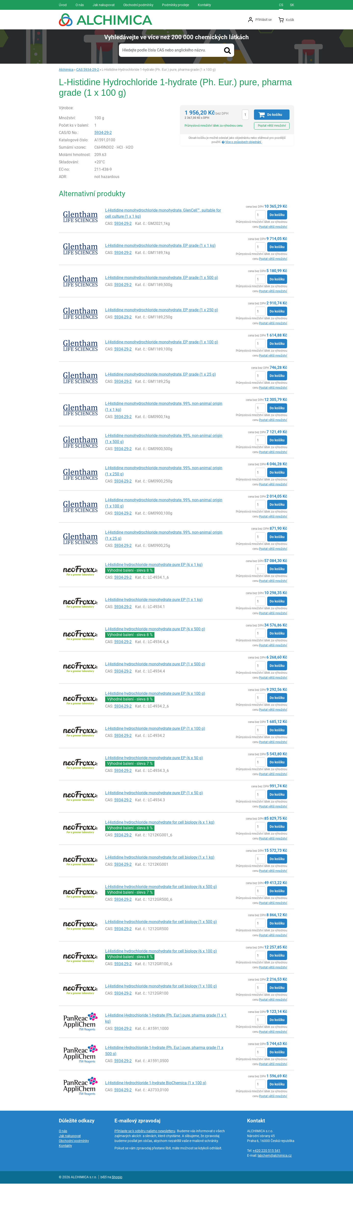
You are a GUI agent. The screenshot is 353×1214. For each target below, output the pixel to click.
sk (292, 5)
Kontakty (65, 1176)
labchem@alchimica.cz (275, 1186)
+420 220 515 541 (266, 1181)
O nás (63, 1161)
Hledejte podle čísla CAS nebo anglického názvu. (164, 50)
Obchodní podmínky (74, 1171)
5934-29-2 (113, 163)
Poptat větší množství (272, 125)
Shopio (117, 1207)
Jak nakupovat (70, 1166)
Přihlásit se (263, 20)
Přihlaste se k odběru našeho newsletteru (144, 1161)
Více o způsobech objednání (243, 142)
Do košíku (277, 245)
